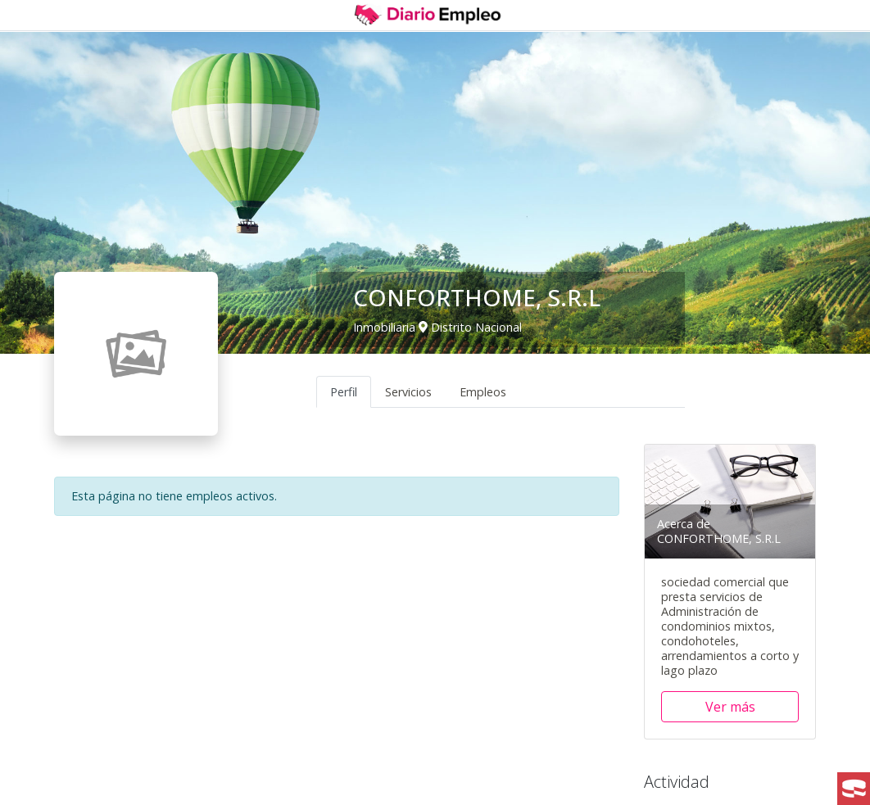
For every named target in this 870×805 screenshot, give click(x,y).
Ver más (730, 707)
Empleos (483, 392)
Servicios (408, 392)
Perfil (343, 392)
